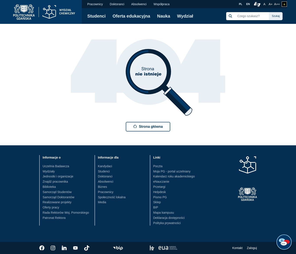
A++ (277, 4)
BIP (155, 207)
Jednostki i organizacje (58, 176)
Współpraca (162, 4)
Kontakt (237, 248)
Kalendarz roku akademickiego (174, 176)
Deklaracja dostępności (169, 218)
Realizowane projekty (57, 202)
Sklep (157, 202)
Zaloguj (252, 248)
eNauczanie (161, 181)
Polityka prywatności (167, 223)
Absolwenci (139, 4)
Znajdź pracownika (55, 181)
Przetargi (159, 186)
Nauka (163, 16)
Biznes (102, 186)
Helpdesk (159, 192)
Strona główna (148, 126)
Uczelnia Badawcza (56, 166)
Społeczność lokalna (112, 197)
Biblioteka (49, 186)
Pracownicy (95, 4)
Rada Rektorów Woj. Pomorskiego (66, 212)
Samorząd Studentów (57, 192)
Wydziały (49, 171)
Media (102, 202)
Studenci (96, 16)
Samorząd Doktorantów (58, 197)
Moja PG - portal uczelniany (172, 171)
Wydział (185, 16)
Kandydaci (105, 166)
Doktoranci (117, 4)
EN (248, 4)
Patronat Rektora (54, 218)
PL (240, 4)
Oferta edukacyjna (131, 16)
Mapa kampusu (163, 212)
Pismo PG (160, 197)
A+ (271, 4)
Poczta (158, 166)
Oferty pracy (51, 207)
